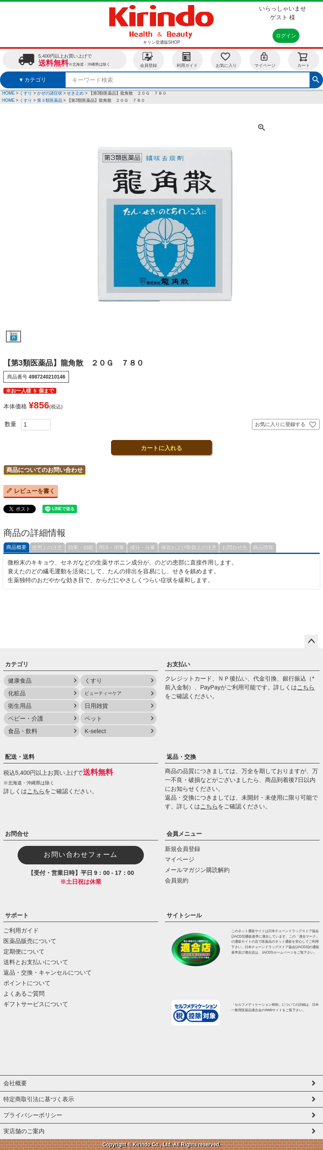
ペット (93, 718)
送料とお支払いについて (35, 962)
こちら (306, 687)
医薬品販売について (29, 941)
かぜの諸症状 (49, 93)
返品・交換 (181, 756)
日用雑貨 (96, 705)
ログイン (286, 36)
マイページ (264, 59)
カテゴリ (17, 664)
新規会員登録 (182, 848)
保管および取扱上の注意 (189, 547)
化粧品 (17, 693)
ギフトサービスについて (35, 1004)
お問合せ (17, 833)
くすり (25, 93)
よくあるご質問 (24, 993)
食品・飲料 (22, 731)
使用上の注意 (47, 547)
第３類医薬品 (49, 100)
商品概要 (16, 547)
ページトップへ (311, 641)
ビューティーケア (103, 693)
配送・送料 (19, 756)
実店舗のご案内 (24, 1131)
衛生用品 (20, 705)
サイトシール (184, 915)
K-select (95, 731)
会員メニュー (184, 833)
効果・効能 (80, 547)
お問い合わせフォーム (81, 854)
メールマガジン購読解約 (197, 869)
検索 (316, 78)
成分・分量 (142, 547)
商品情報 (263, 547)
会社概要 (15, 1083)
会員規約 (176, 880)
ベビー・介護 (25, 718)
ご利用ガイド (21, 930)
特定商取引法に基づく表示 (38, 1099)
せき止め (75, 93)
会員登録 (148, 59)
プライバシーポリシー (32, 1115)
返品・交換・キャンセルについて (47, 972)
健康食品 (20, 680)
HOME (8, 93)
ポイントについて (26, 983)
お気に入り (226, 59)
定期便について (24, 951)
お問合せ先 (234, 547)
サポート (17, 915)
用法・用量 (111, 547)
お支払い (178, 664)
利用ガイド (187, 59)
